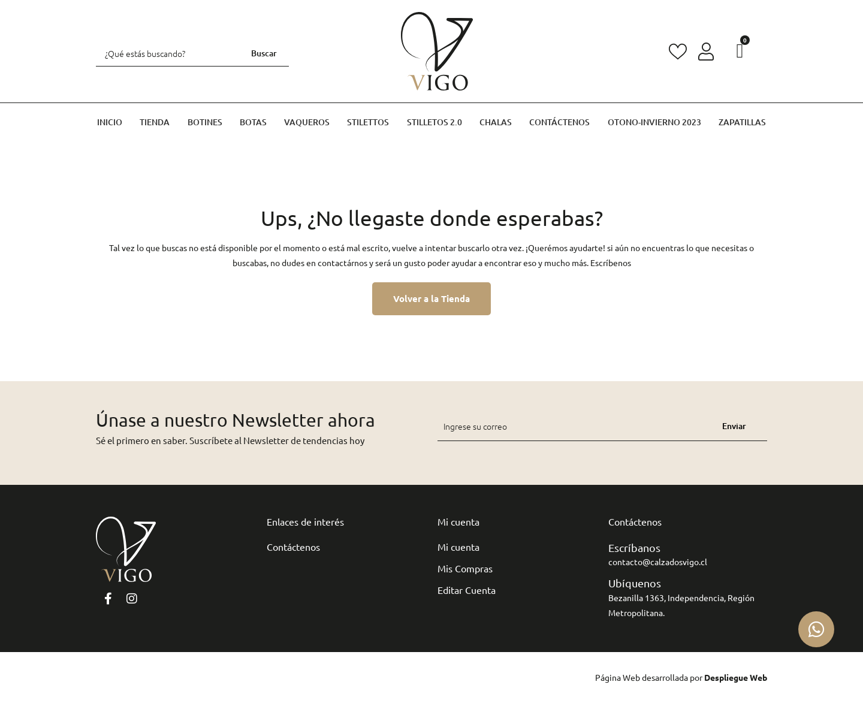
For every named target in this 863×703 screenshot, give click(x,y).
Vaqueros (307, 122)
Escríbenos (610, 262)
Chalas (495, 122)
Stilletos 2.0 (434, 122)
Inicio (109, 122)
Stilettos (368, 122)
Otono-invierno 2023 (654, 122)
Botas (253, 122)
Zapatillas (742, 122)
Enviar (734, 426)
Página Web (617, 677)
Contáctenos (559, 122)
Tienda (155, 122)
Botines (205, 122)
